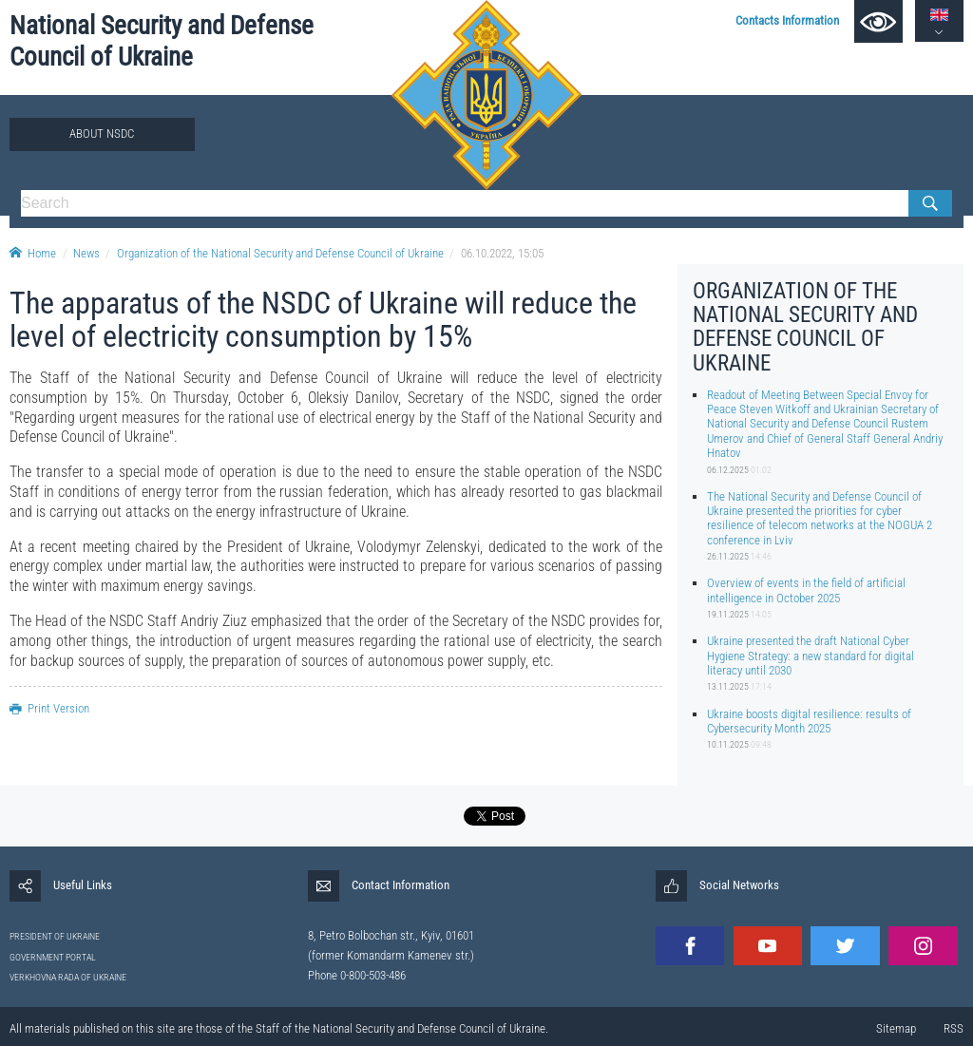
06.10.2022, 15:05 (502, 253)
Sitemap (896, 1028)
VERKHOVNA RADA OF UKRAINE (68, 977)
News (86, 253)
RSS (953, 1028)
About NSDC (101, 133)
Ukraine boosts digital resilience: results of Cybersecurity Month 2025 (809, 721)
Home (33, 253)
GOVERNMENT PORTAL (53, 957)
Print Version (49, 708)
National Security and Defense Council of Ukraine (162, 41)
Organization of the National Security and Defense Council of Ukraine (280, 253)
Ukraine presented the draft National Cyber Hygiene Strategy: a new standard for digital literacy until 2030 (810, 655)
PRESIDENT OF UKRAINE (55, 936)
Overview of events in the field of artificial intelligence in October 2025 (806, 590)
